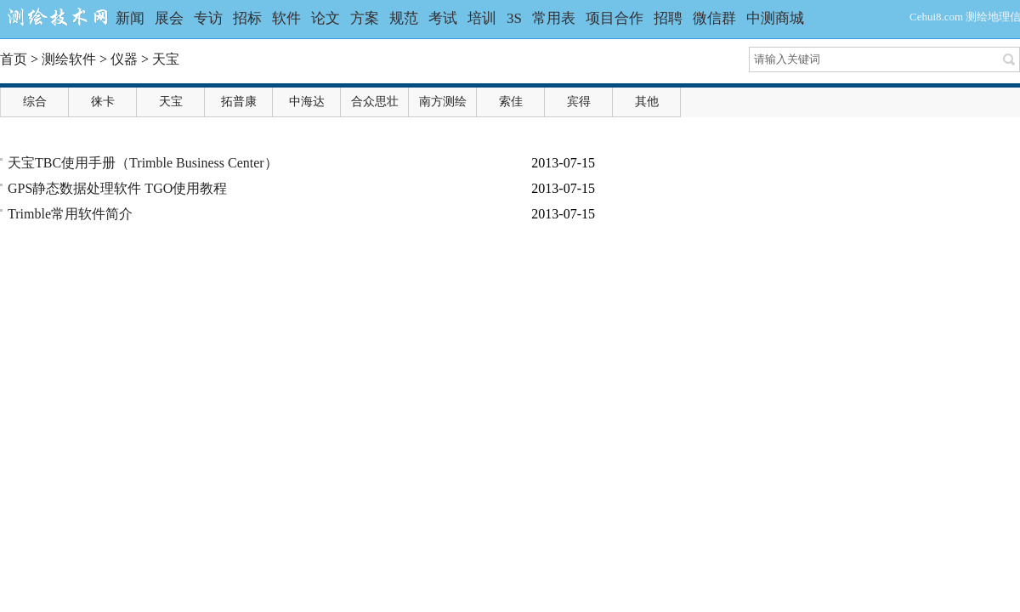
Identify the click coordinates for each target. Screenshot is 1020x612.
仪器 (124, 59)
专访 (208, 18)
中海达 (307, 101)
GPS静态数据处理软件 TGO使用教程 (117, 188)
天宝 (165, 59)
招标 (247, 18)
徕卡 (103, 101)
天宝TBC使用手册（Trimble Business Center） (143, 163)
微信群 (714, 18)
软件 (286, 18)
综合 (35, 101)
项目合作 (614, 18)
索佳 (511, 101)
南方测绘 (443, 101)
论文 (325, 18)
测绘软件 (69, 59)
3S (514, 18)
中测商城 (775, 18)
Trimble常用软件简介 (70, 214)
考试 (442, 18)
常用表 (553, 18)
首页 (13, 59)
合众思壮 (375, 101)
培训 (482, 18)
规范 (403, 18)
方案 (364, 18)
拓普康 (239, 101)
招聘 (668, 18)
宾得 (579, 101)
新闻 (130, 18)
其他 (647, 101)
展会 (169, 18)
